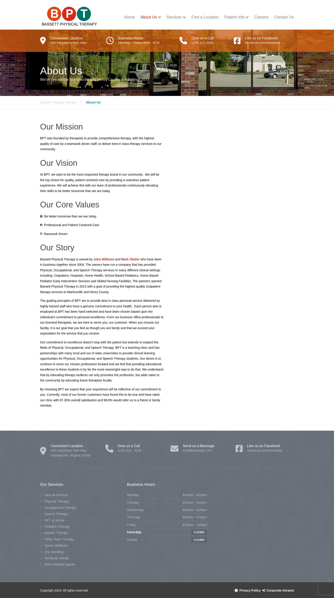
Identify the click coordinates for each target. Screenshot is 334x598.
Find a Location (205, 17)
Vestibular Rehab (57, 558)
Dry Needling (54, 552)
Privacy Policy (247, 590)
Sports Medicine (56, 545)
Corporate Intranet (277, 590)
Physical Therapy (57, 501)
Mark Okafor (130, 259)
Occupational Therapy (60, 507)
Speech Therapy (56, 514)
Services (174, 17)
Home (129, 17)
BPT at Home (54, 520)
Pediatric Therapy (57, 526)
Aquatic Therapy (56, 533)
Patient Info (234, 17)
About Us (149, 17)
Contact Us (284, 17)
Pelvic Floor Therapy (59, 539)
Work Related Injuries (60, 564)
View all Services (56, 495)
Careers (261, 17)
